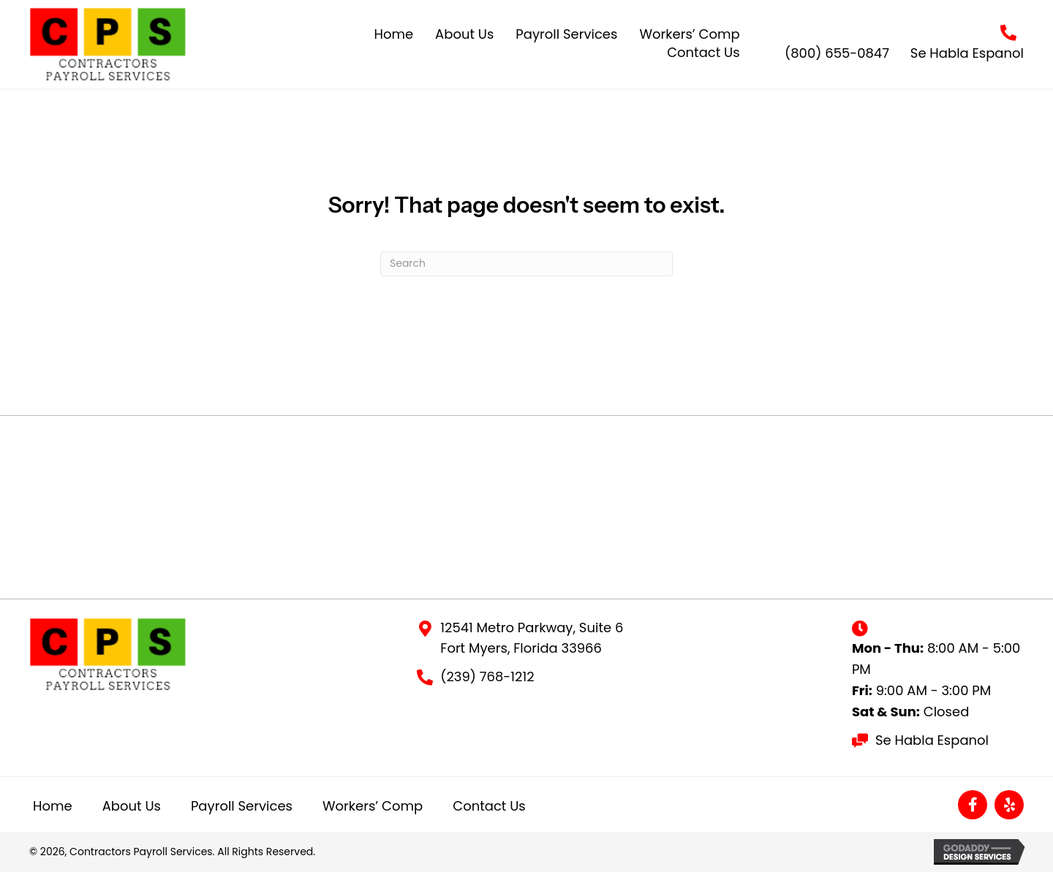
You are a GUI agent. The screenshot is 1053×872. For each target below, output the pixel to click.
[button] (972, 804)
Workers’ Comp (372, 806)
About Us (131, 806)
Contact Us (489, 806)
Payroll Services (241, 806)
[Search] (526, 263)
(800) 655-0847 (837, 53)
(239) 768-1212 (487, 676)
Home (52, 806)
